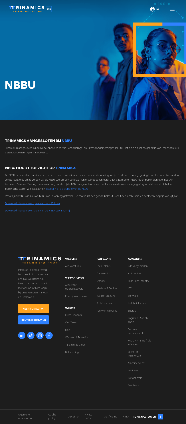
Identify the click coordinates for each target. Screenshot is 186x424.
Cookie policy (52, 416)
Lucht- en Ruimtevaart (134, 354)
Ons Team (70, 322)
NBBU (126, 416)
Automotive (134, 273)
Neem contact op (33, 308)
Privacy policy (88, 416)
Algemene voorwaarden (25, 416)
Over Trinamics (73, 315)
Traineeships (104, 273)
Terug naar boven (148, 416)
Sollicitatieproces (106, 303)
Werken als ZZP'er (106, 296)
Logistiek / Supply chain (138, 320)
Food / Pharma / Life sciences (139, 342)
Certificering (110, 416)
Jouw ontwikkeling (107, 311)
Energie (132, 311)
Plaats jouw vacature (76, 296)
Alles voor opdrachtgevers (74, 287)
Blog (67, 330)
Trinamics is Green (75, 345)
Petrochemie (135, 378)
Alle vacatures (73, 266)
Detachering (72, 352)
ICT (130, 288)
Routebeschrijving (33, 319)
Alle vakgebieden (138, 266)
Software (133, 296)
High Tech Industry (138, 281)
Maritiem (133, 370)
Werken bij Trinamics (76, 337)
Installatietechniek (138, 303)
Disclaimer (73, 416)
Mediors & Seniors (107, 288)
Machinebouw (136, 363)
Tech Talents (103, 266)
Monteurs (133, 385)
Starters (101, 281)
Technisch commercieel (135, 331)
